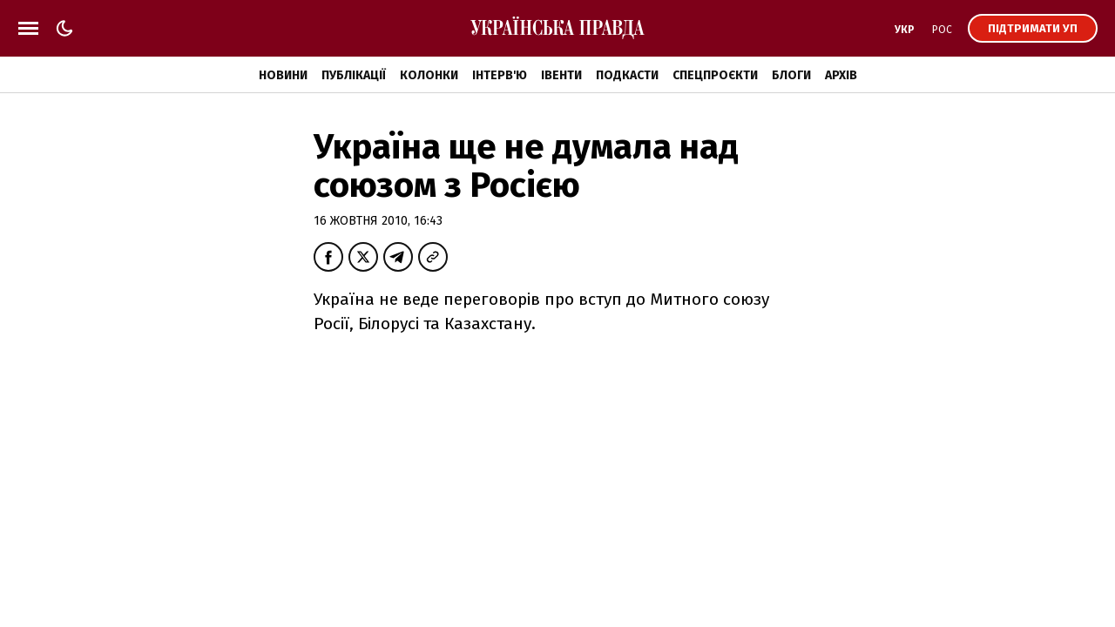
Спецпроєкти (715, 75)
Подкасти (627, 75)
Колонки (429, 75)
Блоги (791, 75)
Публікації (353, 75)
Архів (841, 75)
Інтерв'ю (499, 75)
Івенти (561, 75)
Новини (283, 75)
